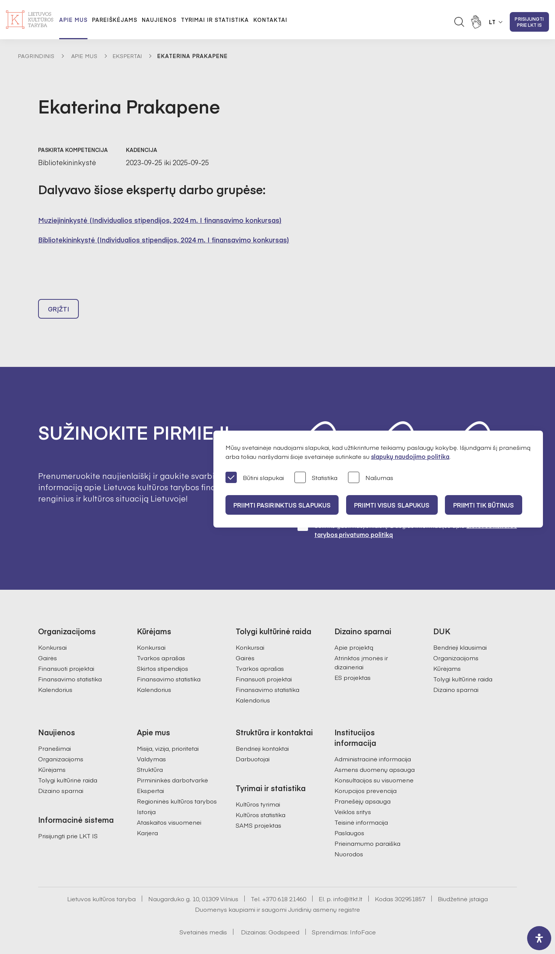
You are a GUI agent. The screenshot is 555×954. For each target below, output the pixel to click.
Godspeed (283, 915)
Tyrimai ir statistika (215, 19)
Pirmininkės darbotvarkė (172, 763)
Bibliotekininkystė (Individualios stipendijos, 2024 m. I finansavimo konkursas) (163, 239)
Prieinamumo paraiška (367, 826)
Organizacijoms (455, 641)
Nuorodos (348, 837)
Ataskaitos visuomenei (169, 805)
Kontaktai (270, 19)
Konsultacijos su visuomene (374, 763)
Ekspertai (127, 56)
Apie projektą (353, 630)
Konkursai (52, 630)
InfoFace (363, 915)
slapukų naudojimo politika (410, 456)
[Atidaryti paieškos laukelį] (459, 22)
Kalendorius (55, 672)
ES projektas (352, 660)
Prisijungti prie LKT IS (529, 22)
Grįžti (58, 312)
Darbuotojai (253, 742)
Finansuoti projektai (66, 651)
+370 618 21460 (284, 881)
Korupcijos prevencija (365, 773)
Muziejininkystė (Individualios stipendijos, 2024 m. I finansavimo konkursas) (160, 220)
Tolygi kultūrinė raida (462, 662)
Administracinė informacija (372, 742)
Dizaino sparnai (455, 672)
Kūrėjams (447, 651)
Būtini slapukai (254, 478)
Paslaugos (349, 815)
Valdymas (151, 742)
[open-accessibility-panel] (539, 938)
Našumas (370, 478)
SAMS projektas (258, 808)
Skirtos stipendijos (162, 651)
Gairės (47, 641)
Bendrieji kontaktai (262, 731)
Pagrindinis (36, 56)
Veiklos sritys (352, 794)
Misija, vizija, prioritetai (168, 731)
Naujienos (159, 19)
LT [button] (492, 22)
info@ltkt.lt (347, 881)
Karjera (147, 815)
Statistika (315, 478)
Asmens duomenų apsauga (374, 752)
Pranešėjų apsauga (362, 784)
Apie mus (73, 19)
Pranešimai (54, 731)
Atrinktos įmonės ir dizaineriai (361, 645)
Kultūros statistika (260, 797)
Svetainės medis (203, 915)
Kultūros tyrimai (258, 787)
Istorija (146, 794)
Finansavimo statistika (70, 662)
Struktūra (150, 752)
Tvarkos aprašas (161, 641)
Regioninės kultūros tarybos (177, 784)
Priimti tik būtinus (490, 505)
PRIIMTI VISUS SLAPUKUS (396, 505)
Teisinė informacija (361, 805)
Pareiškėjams (114, 19)
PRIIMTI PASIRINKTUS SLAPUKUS (283, 505)
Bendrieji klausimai (460, 630)
